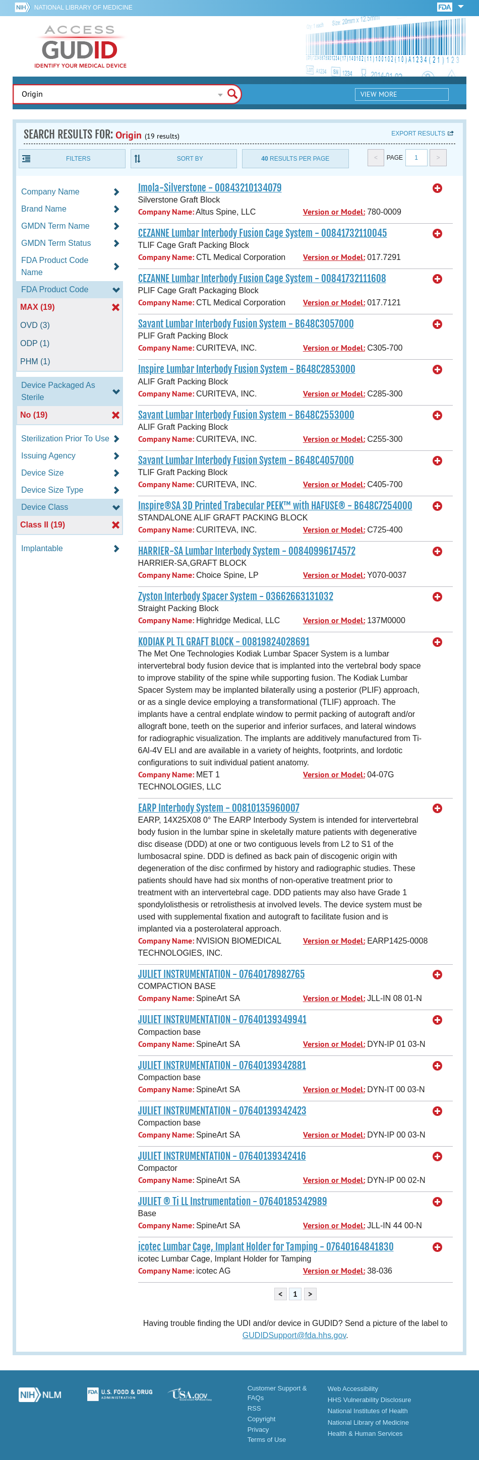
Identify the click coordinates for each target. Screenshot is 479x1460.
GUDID (80, 46)
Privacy (258, 1429)
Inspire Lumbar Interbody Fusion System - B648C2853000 (246, 369)
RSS (254, 1408)
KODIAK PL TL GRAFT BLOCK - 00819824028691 (224, 642)
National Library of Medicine (83, 7)
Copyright (262, 1419)
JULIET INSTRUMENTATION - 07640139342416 (222, 1156)
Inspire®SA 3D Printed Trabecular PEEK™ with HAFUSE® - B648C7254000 (275, 506)
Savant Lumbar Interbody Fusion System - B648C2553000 (246, 415)
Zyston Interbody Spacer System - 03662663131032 (235, 596)
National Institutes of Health (368, 1411)
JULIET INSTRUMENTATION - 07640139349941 (222, 1020)
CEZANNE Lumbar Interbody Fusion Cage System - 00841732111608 (262, 279)
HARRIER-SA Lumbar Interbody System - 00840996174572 (246, 551)
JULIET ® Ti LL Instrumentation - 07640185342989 (232, 1202)
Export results (418, 133)
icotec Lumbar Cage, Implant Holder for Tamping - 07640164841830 (266, 1247)
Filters (78, 158)
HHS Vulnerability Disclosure (369, 1400)
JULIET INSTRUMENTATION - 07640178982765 (221, 974)
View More (379, 94)
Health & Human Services (365, 1433)
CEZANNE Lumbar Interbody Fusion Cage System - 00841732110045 (262, 233)
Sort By (190, 158)
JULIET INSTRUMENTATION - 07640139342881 (222, 1065)
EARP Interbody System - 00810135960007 (219, 808)
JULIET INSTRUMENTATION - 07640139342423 (222, 1111)
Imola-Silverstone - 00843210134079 (210, 188)
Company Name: (166, 212)
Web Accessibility (353, 1388)
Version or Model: (334, 212)
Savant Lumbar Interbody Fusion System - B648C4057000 (246, 460)
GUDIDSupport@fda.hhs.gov (294, 1335)
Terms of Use (267, 1439)
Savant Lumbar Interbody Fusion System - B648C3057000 (246, 324)
